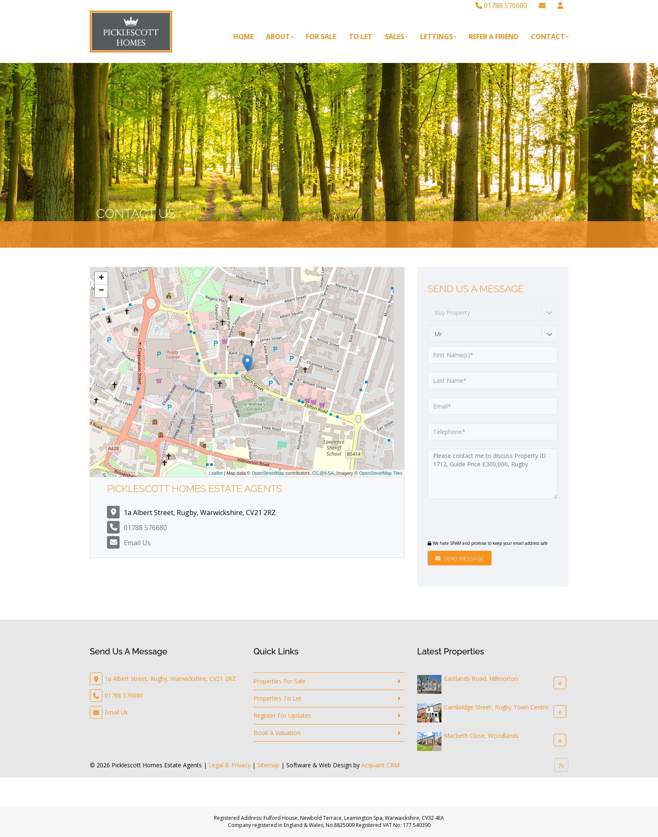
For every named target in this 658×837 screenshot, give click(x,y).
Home (243, 36)
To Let (360, 36)
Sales (396, 36)
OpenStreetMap (268, 473)
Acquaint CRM (380, 765)
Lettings (438, 36)
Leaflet (216, 473)
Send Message (459, 558)
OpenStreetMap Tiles (380, 473)
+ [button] (101, 278)
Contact (549, 36)
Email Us (137, 542)
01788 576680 (501, 5)
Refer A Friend (493, 36)
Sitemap (268, 765)
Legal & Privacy (230, 765)
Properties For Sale (279, 681)
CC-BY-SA (323, 473)
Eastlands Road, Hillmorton (481, 679)
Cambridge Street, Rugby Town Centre (496, 707)
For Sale (321, 36)
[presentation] (479, 520)
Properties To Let (277, 698)
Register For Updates (282, 715)
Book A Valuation (276, 733)
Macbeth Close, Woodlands (481, 736)
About (279, 36)
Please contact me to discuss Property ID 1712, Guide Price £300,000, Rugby (493, 474)
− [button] (101, 291)
